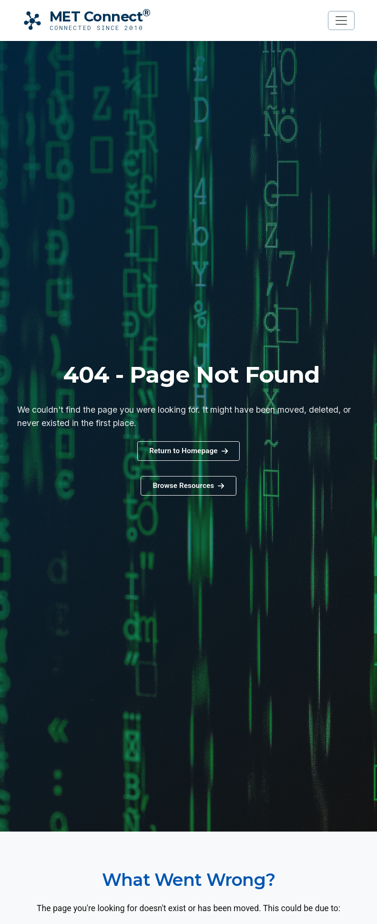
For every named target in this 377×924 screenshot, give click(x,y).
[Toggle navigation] (341, 20)
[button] (188, 486)
